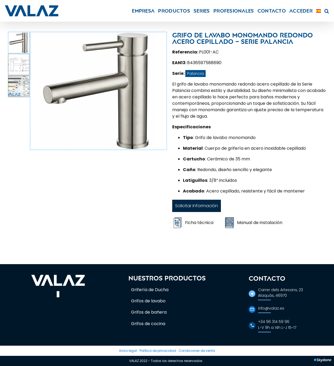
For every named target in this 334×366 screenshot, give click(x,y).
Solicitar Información (196, 206)
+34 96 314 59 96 (273, 321)
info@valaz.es (271, 308)
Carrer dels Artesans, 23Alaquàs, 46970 (280, 292)
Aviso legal (128, 350)
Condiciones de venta (197, 350)
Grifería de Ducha (149, 290)
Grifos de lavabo (148, 301)
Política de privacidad (158, 350)
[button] (326, 11)
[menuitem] (318, 11)
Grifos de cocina (148, 324)
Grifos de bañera (149, 312)
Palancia (195, 73)
